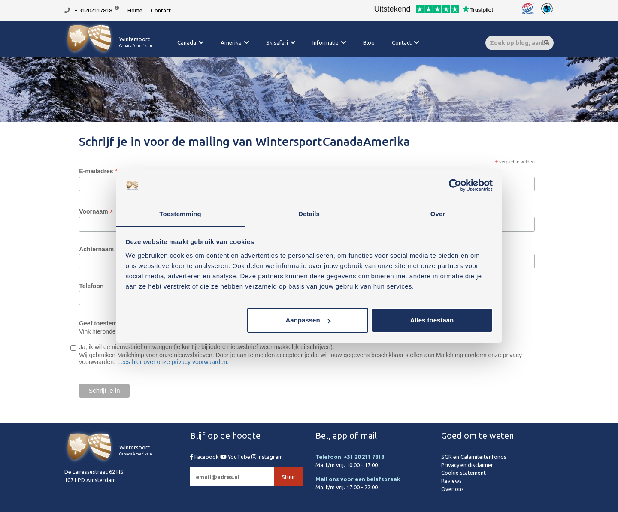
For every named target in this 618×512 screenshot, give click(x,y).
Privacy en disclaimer (467, 465)
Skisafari (277, 42)
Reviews (451, 481)
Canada (186, 42)
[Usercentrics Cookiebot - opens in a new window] (455, 185)
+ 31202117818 (93, 10)
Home (134, 10)
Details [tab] (309, 213)
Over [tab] (437, 213)
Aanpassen (308, 320)
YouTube (235, 457)
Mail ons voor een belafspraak (357, 479)
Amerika (231, 42)
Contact (161, 10)
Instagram (267, 457)
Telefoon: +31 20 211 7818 (349, 457)
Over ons (452, 489)
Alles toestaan (432, 320)
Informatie (325, 42)
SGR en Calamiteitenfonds (473, 457)
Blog (369, 42)
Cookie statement (463, 473)
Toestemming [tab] (180, 213)
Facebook (205, 457)
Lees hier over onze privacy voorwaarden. (173, 361)
